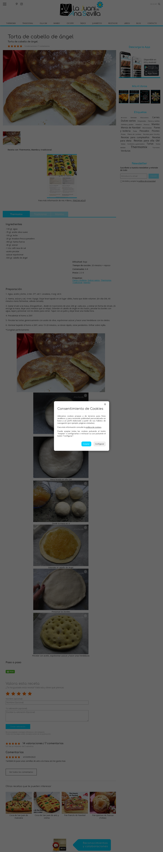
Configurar (99, 444)
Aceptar (86, 444)
